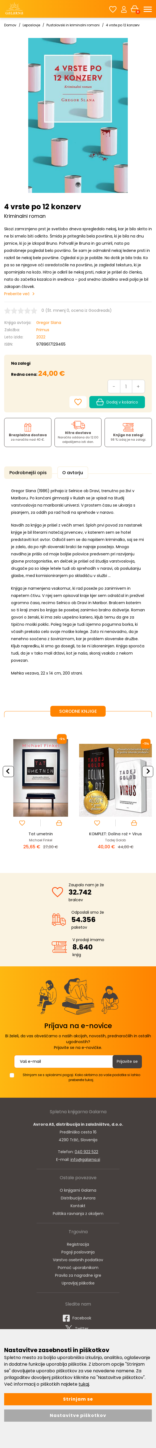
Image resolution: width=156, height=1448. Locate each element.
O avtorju (67, 472)
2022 (40, 337)
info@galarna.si (85, 1157)
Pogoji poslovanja (78, 1250)
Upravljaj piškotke (78, 1281)
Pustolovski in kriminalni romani (73, 25)
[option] (40, 789)
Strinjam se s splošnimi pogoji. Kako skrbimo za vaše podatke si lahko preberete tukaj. (81, 1075)
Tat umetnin (40, 832)
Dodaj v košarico (117, 402)
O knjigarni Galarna (78, 1188)
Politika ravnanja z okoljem (78, 1211)
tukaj (84, 1384)
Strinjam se (78, 1399)
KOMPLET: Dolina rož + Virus (115, 832)
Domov (10, 25)
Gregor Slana (48, 322)
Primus (42, 330)
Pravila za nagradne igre (78, 1273)
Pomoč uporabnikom (78, 1265)
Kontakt (78, 1203)
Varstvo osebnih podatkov (78, 1257)
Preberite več (17, 294)
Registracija (78, 1242)
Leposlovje (31, 25)
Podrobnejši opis (26, 472)
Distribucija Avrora (78, 1196)
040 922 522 (86, 1149)
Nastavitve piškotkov (78, 1415)
